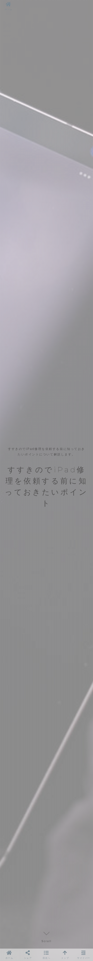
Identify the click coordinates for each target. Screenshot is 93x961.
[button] (47, 955)
